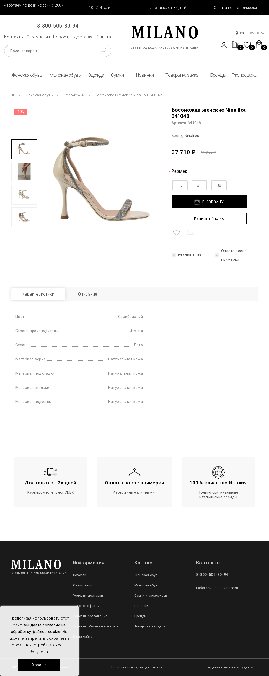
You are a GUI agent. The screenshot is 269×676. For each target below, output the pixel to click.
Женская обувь (26, 75)
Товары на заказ (181, 75)
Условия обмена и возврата (96, 626)
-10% (20, 112)
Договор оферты (86, 606)
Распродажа (244, 75)
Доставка (84, 36)
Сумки (117, 75)
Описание (87, 294)
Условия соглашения (90, 616)
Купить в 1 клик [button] (209, 218)
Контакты (14, 36)
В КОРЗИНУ (209, 202)
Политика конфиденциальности (137, 667)
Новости (61, 36)
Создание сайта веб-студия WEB (231, 667)
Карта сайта (82, 636)
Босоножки (74, 95)
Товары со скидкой (149, 626)
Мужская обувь (65, 75)
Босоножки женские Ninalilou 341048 (128, 95)
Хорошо (39, 665)
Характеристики (38, 294)
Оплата (104, 36)
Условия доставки (88, 595)
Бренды (218, 75)
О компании (38, 36)
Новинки (145, 75)
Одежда (96, 75)
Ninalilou (192, 135)
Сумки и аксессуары (151, 595)
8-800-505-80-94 (58, 26)
